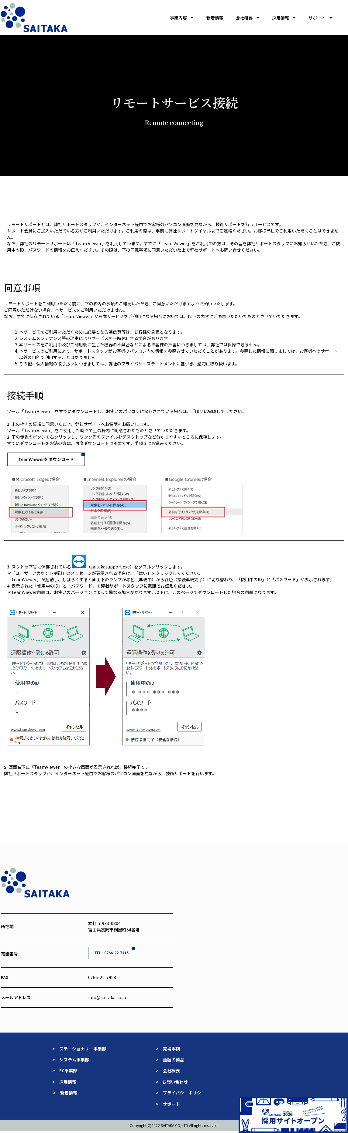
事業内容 (182, 17)
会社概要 (248, 17)
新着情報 (214, 18)
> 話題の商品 (170, 1060)
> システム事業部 (70, 1060)
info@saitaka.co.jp (107, 998)
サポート (320, 17)
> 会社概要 (168, 1071)
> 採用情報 (64, 1082)
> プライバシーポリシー (180, 1093)
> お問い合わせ (172, 1082)
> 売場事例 (170, 1049)
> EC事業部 (64, 1071)
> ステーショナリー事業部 (79, 1049)
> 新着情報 (65, 1093)
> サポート (168, 1104)
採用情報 (284, 17)
